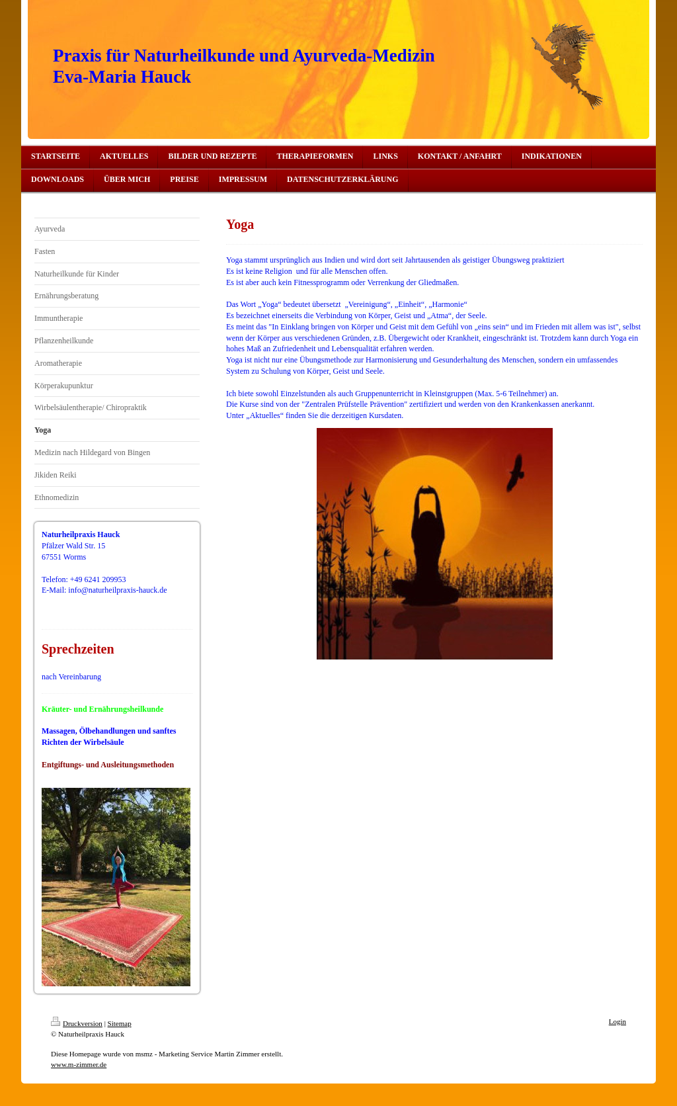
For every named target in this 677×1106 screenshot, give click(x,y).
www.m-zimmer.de (78, 1064)
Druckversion (76, 1023)
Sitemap (120, 1023)
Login (617, 1021)
